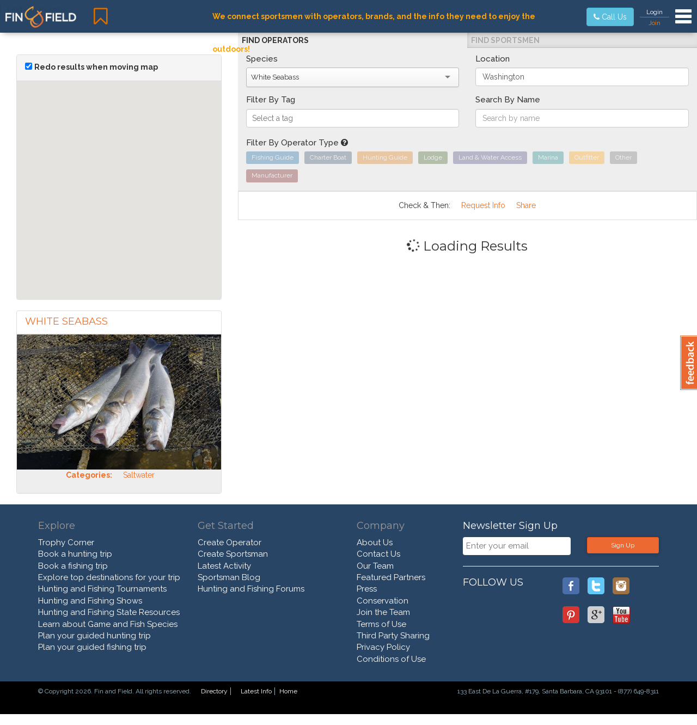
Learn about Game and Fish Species (108, 624)
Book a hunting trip (75, 554)
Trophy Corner (66, 542)
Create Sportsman (233, 554)
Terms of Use (381, 624)
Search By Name (507, 100)
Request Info (483, 205)
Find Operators (275, 40)
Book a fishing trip (73, 566)
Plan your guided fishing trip (92, 647)
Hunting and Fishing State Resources (109, 612)
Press (367, 589)
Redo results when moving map (96, 67)
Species (262, 59)
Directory (214, 691)
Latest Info (256, 691)
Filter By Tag (270, 100)
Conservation (382, 601)
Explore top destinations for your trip (109, 577)
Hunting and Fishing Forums (251, 589)
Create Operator (229, 542)
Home (288, 691)
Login (654, 12)
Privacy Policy (383, 647)
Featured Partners (391, 577)
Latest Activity (224, 566)
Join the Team (383, 612)
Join (655, 23)
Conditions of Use (391, 659)
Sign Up (622, 545)
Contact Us (378, 554)
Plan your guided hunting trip (94, 636)
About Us (375, 542)
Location (492, 59)
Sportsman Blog (229, 577)
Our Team (375, 566)
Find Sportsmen (505, 40)
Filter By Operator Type (297, 143)
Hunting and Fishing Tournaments (102, 589)
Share (526, 205)
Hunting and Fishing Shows (90, 601)
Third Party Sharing (393, 636)
